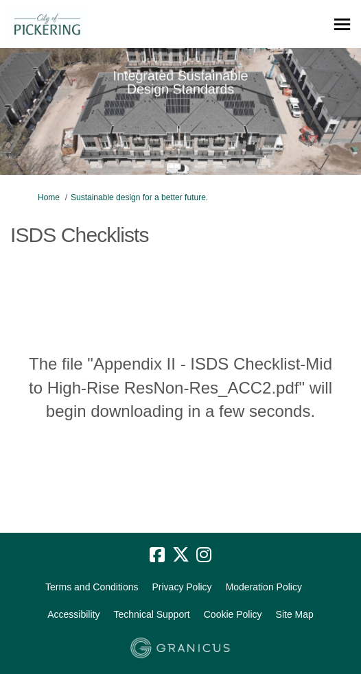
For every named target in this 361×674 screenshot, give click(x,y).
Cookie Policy (233, 614)
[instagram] (204, 555)
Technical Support (151, 614)
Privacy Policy (181, 586)
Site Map (295, 614)
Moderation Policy (264, 586)
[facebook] (157, 555)
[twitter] (180, 555)
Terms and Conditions (91, 586)
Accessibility (73, 614)
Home (49, 197)
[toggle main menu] (342, 24)
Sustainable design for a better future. (139, 197)
